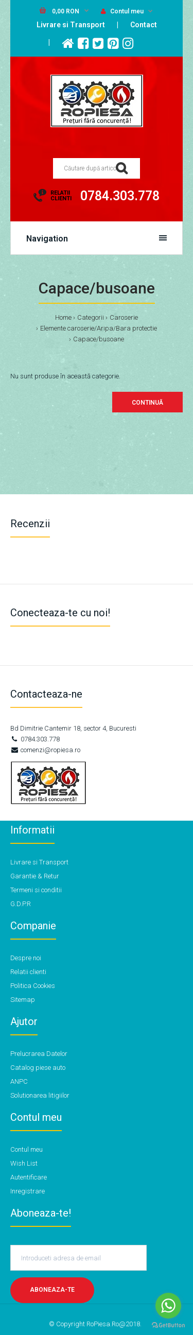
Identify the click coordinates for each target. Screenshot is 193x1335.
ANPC (19, 1081)
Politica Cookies (32, 986)
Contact (143, 25)
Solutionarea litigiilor (39, 1095)
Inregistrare (27, 1191)
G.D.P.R (20, 904)
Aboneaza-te (52, 1289)
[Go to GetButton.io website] (168, 1325)
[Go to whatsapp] (168, 1306)
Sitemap (22, 999)
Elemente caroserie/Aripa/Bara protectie (98, 328)
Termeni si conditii (36, 890)
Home (63, 317)
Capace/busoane (98, 339)
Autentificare (28, 1177)
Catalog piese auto (37, 1067)
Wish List (24, 1163)
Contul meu (122, 11)
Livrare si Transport (71, 25)
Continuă (147, 402)
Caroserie (124, 317)
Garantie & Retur (34, 876)
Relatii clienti (28, 972)
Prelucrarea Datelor (38, 1053)
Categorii (90, 317)
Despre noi (25, 958)
